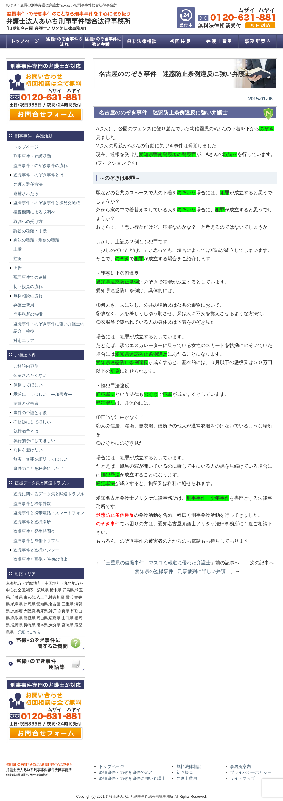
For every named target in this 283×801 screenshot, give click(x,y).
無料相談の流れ (28, 295)
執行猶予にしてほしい (34, 440)
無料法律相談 (141, 41)
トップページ (25, 41)
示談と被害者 (25, 403)
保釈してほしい (28, 384)
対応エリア (23, 340)
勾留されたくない (30, 375)
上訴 (17, 249)
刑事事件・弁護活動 (32, 156)
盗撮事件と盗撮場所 (32, 522)
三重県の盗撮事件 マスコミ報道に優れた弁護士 (158, 562)
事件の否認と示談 (30, 412)
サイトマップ (242, 778)
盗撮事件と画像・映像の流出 (40, 559)
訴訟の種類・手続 (30, 230)
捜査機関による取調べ (34, 212)
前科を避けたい (28, 449)
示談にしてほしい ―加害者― (42, 394)
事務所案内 (257, 41)
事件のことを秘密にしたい (38, 468)
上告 (17, 267)
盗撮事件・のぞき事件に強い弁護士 (102, 41)
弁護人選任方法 (28, 184)
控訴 (17, 258)
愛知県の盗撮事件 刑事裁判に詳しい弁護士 (182, 571)
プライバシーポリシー (251, 772)
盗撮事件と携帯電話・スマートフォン (48, 512)
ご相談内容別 (25, 366)
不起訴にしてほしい (32, 421)
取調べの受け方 (28, 221)
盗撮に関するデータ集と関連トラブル (48, 494)
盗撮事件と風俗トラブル (36, 540)
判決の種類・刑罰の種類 (36, 240)
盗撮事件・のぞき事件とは (40, 175)
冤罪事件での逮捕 (30, 277)
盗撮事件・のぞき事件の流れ (64, 41)
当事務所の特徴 (28, 314)
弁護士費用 (219, 41)
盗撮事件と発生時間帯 (34, 531)
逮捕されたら (25, 193)
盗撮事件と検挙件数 (32, 503)
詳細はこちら (29, 632)
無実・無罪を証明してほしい (40, 459)
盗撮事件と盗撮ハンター (36, 550)
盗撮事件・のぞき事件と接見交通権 (46, 202)
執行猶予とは (25, 431)
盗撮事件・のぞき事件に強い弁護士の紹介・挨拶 (48, 327)
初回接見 (180, 41)
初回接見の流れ (28, 286)
